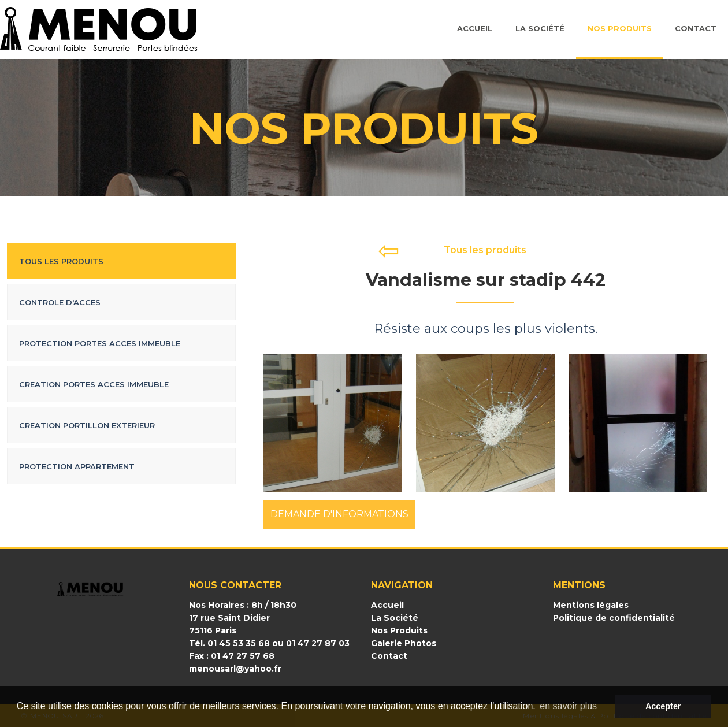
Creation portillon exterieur (87, 425)
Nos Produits (620, 28)
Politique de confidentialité (614, 618)
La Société (394, 618)
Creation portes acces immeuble (94, 384)
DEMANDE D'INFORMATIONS (339, 514)
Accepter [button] (663, 706)
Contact (695, 28)
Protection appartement (77, 466)
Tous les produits (61, 261)
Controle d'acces (60, 302)
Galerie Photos (403, 643)
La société (539, 28)
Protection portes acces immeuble (99, 343)
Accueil (474, 28)
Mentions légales (591, 605)
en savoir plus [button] (568, 706)
